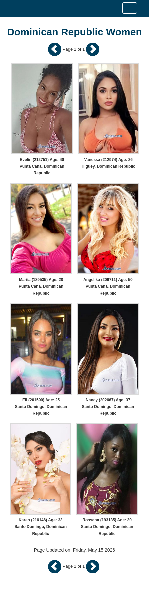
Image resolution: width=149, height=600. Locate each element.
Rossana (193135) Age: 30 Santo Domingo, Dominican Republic (107, 527)
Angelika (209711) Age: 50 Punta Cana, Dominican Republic (108, 286)
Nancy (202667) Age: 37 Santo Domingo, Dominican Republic (108, 407)
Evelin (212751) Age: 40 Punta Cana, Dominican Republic (42, 166)
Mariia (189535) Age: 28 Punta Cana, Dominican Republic (41, 286)
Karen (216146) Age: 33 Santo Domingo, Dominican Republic (40, 527)
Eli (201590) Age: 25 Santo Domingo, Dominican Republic (41, 407)
